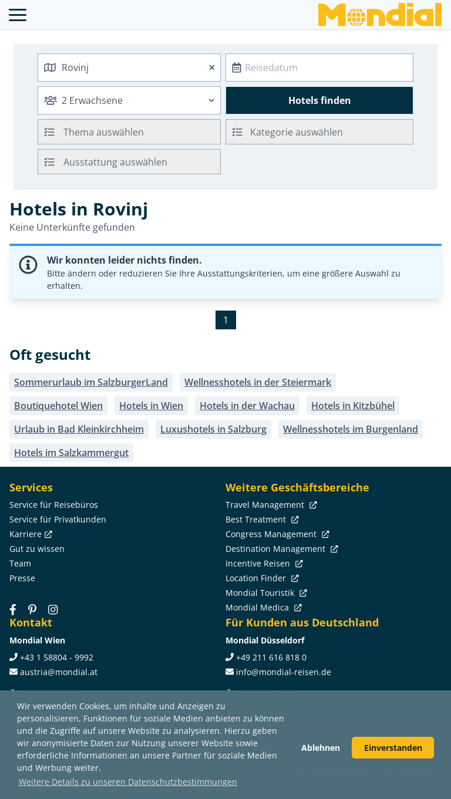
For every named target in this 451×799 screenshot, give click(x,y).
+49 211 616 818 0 (271, 657)
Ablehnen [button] (320, 747)
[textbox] (319, 130)
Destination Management (281, 548)
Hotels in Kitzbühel (353, 405)
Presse (22, 578)
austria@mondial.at (58, 671)
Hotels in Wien (151, 405)
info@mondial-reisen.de (283, 671)
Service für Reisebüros (53, 504)
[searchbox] (143, 131)
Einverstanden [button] (393, 747)
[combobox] (129, 67)
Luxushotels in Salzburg (213, 429)
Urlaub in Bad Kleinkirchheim (79, 429)
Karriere (29, 534)
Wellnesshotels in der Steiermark (257, 382)
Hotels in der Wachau (247, 405)
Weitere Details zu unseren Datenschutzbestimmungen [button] (128, 781)
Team (20, 563)
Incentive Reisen (263, 563)
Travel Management (270, 504)
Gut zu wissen (37, 548)
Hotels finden (319, 100)
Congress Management (276, 534)
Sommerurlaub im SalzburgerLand (91, 382)
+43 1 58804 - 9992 (56, 657)
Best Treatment (261, 519)
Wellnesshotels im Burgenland (350, 429)
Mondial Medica (262, 607)
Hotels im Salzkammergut (71, 452)
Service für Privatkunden (57, 519)
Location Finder (261, 578)
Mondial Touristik (265, 592)
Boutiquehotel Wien (58, 405)
